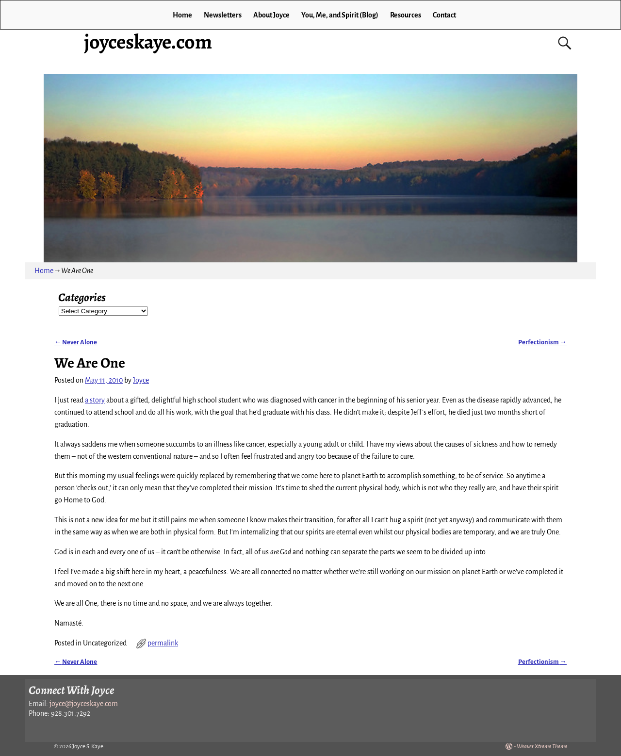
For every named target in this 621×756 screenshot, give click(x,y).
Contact (444, 15)
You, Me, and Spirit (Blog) (339, 15)
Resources (405, 15)
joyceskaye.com (148, 41)
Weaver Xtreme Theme (542, 746)
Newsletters (223, 15)
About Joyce (271, 15)
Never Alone (75, 342)
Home (182, 15)
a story (95, 400)
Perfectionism (542, 342)
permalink (162, 643)
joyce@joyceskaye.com (83, 704)
